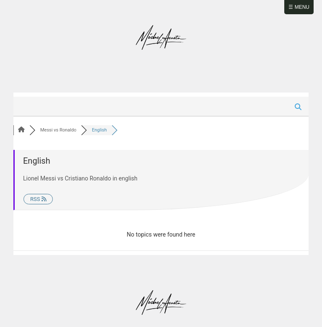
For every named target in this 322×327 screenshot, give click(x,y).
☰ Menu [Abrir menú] (298, 7)
